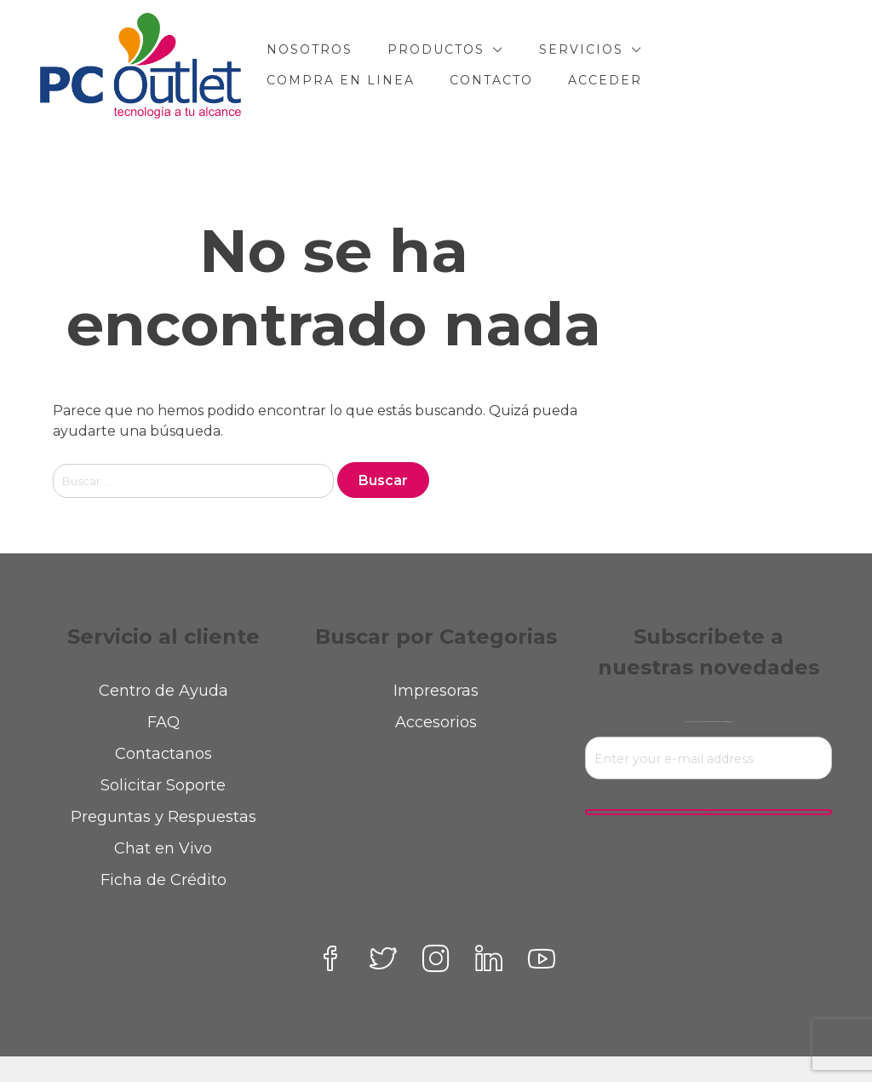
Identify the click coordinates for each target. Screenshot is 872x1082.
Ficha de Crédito (163, 880)
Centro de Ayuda (163, 690)
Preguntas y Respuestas (163, 816)
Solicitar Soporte (163, 785)
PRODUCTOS (436, 49)
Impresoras (436, 690)
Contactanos (163, 753)
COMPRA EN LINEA (341, 80)
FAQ (163, 722)
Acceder (605, 80)
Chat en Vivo (163, 848)
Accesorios (436, 722)
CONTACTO (491, 80)
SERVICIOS (581, 49)
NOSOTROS (310, 49)
